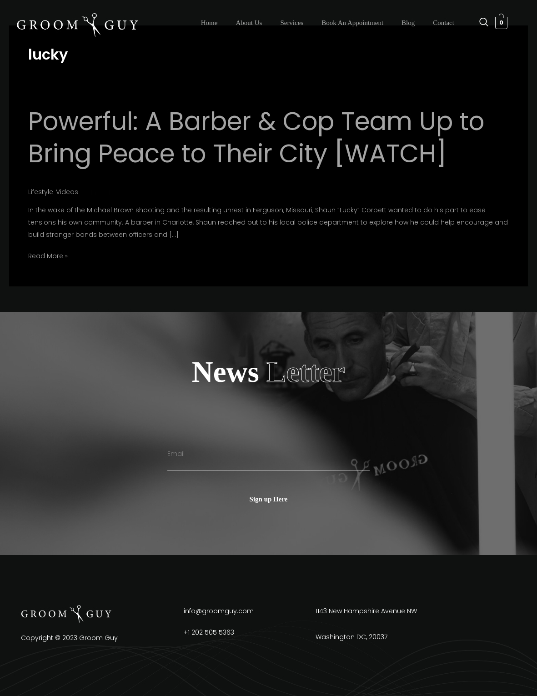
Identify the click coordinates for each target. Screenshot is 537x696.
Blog (408, 22)
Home (209, 22)
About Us (249, 22)
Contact (443, 22)
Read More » (48, 256)
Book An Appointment (352, 22)
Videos (67, 191)
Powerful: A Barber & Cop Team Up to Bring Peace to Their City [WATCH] (256, 137)
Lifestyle (40, 191)
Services (291, 22)
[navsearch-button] (479, 23)
